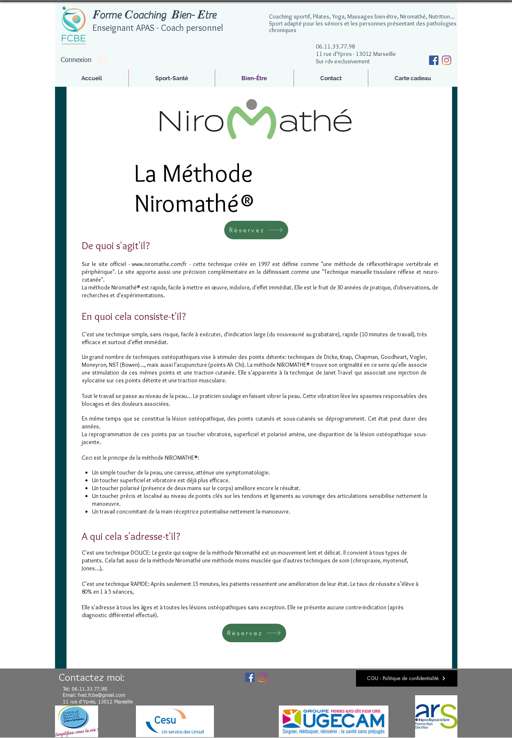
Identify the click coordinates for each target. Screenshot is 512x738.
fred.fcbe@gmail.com (101, 695)
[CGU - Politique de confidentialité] (406, 678)
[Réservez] (256, 230)
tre (210, 15)
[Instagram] (446, 60)
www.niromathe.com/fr (159, 264)
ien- (186, 15)
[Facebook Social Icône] (434, 60)
